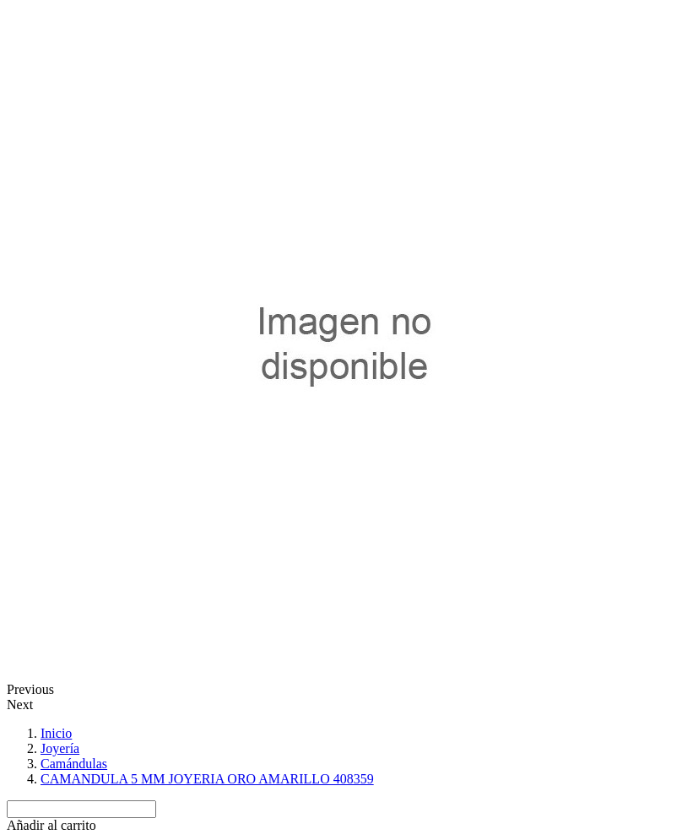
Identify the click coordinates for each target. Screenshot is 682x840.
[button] (51, 825)
